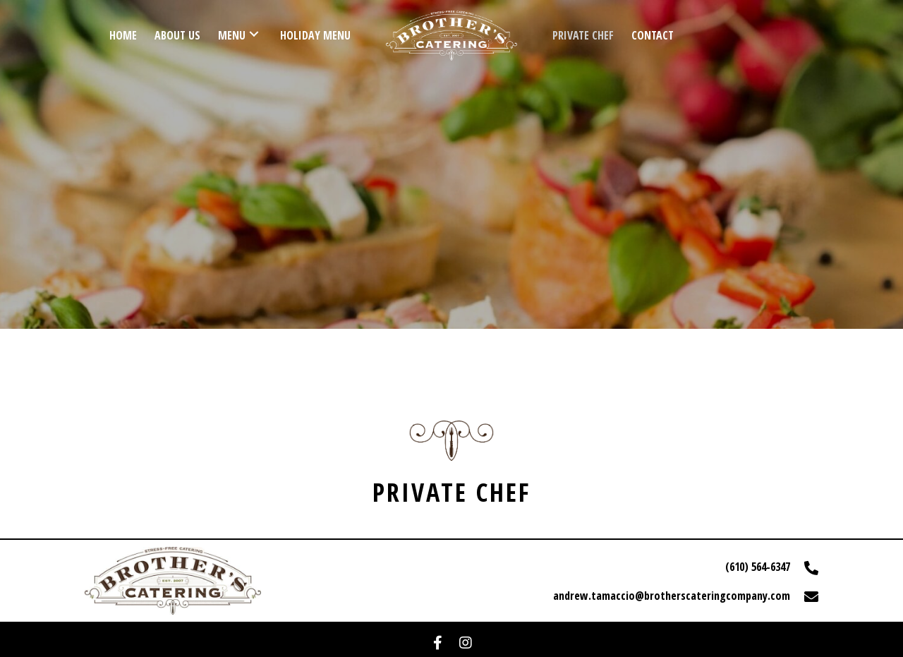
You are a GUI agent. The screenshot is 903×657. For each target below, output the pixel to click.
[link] (123, 33)
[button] (437, 643)
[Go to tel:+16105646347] (642, 566)
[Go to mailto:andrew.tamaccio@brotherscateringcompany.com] (642, 594)
